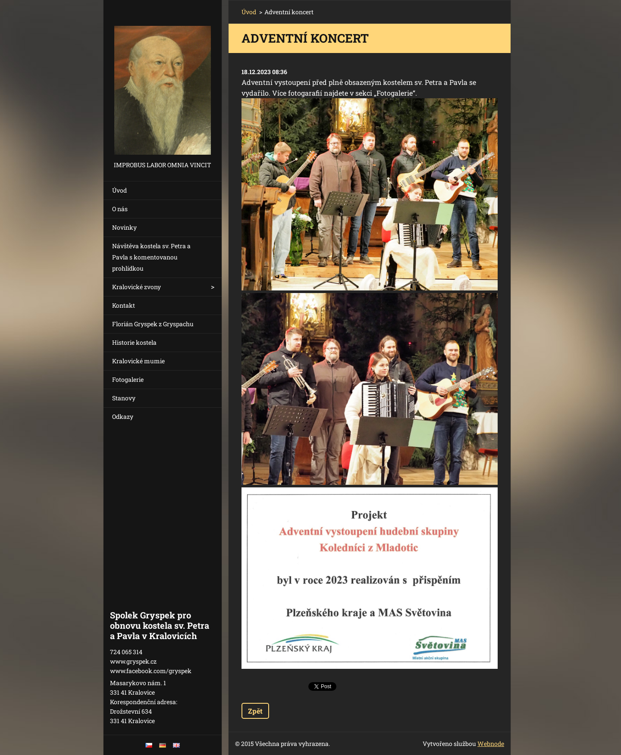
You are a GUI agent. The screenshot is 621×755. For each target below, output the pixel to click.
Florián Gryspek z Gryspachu (153, 324)
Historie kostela (134, 342)
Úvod (119, 190)
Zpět (255, 710)
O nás (120, 209)
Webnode (490, 743)
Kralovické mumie (138, 361)
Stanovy (123, 398)
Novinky (124, 227)
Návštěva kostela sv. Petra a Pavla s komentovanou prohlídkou (151, 257)
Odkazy (122, 416)
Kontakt (123, 305)
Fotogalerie (128, 379)
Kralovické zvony (136, 287)
